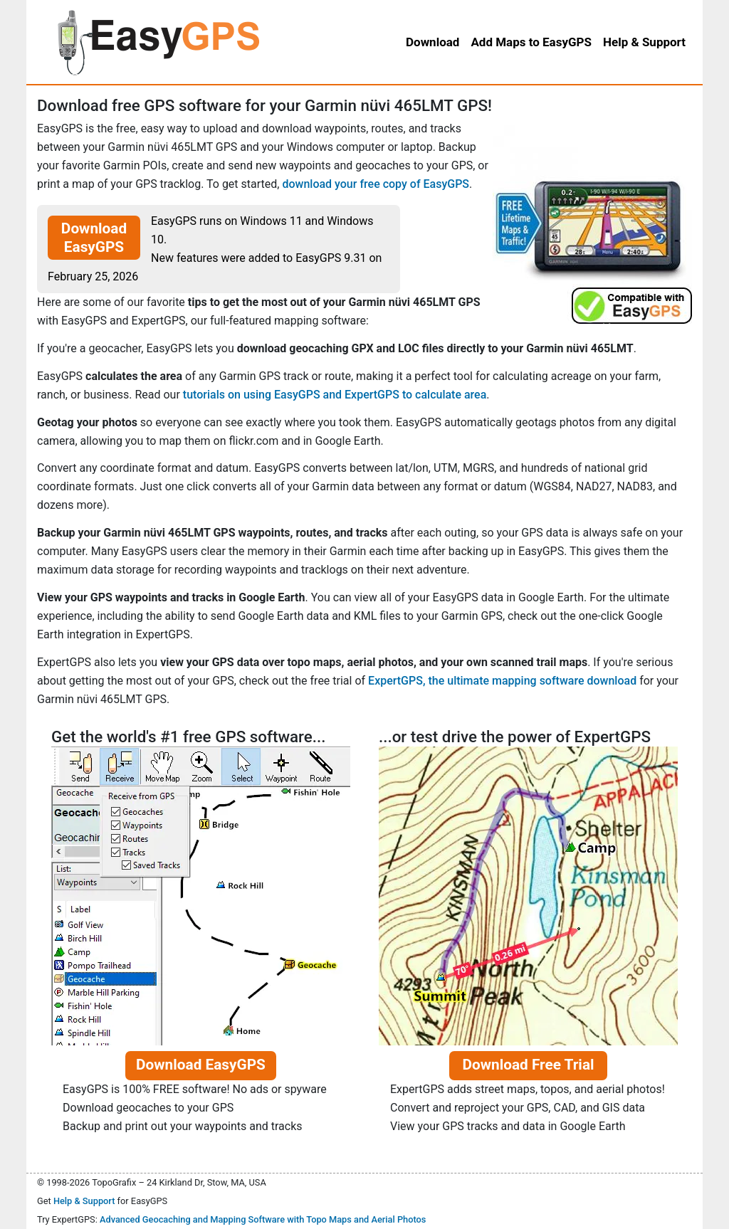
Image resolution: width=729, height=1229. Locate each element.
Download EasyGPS (94, 237)
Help (644, 42)
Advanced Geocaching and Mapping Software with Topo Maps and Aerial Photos (263, 1219)
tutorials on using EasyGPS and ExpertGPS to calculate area (334, 394)
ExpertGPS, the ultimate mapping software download (502, 680)
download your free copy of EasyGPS (375, 184)
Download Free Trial (528, 1064)
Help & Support (84, 1201)
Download (432, 42)
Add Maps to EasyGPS (531, 42)
